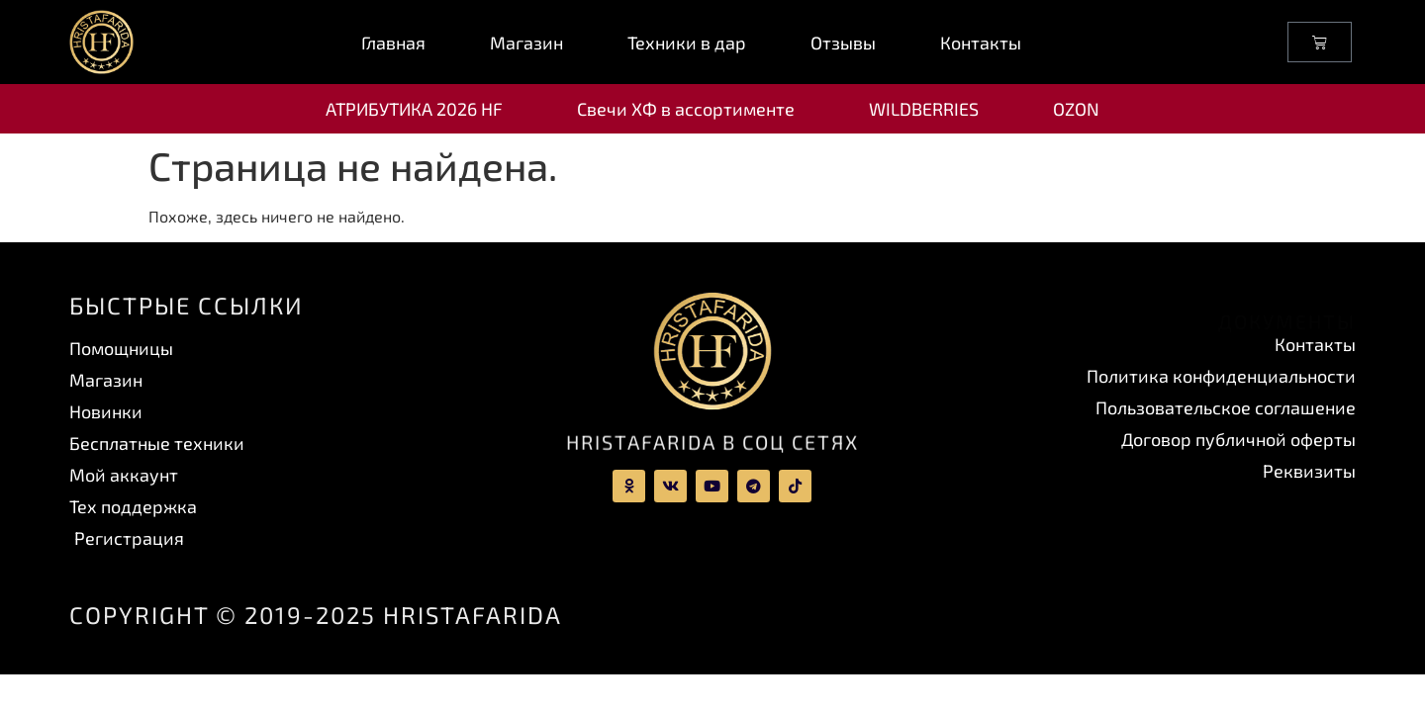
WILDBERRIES (924, 109)
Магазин (526, 42)
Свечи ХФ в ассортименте (686, 109)
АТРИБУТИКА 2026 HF (414, 109)
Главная (393, 42)
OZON (1076, 109)
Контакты (980, 42)
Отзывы (843, 42)
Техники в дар (686, 42)
